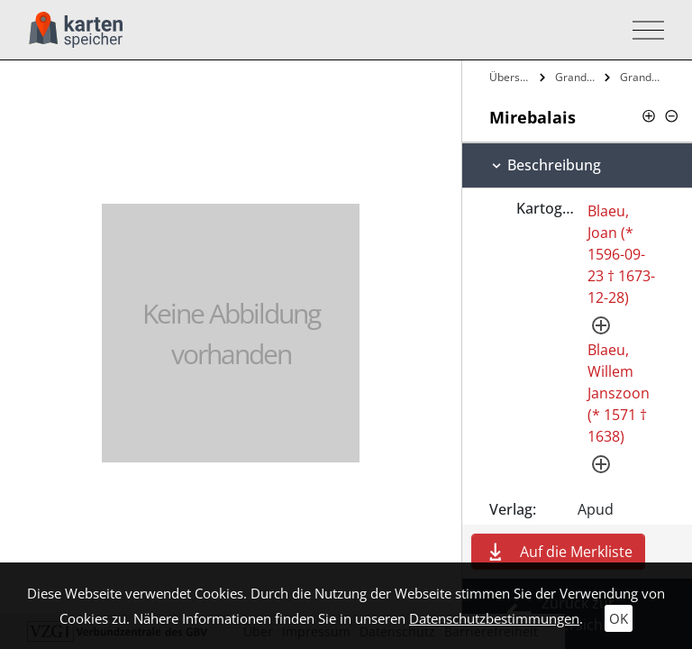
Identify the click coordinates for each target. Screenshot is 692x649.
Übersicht (512, 77)
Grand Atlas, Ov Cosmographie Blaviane (578, 77)
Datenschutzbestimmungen (494, 618)
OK (618, 618)
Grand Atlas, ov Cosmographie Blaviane (643, 77)
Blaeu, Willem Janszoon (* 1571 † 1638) (618, 393)
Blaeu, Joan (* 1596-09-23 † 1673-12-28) (621, 254)
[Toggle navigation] (643, 30)
